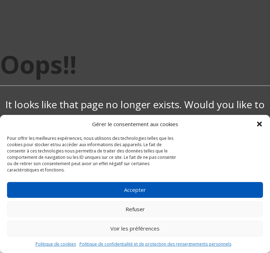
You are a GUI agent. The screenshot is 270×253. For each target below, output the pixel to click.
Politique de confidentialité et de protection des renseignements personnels (155, 244)
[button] (259, 124)
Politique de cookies (56, 244)
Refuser (135, 209)
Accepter (135, 189)
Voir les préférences (135, 228)
